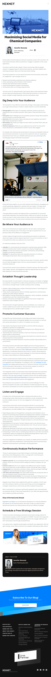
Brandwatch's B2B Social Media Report (17, 377)
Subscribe (25, 605)
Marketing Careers (9, 635)
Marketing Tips (7, 629)
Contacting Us (7, 633)
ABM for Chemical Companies (41, 631)
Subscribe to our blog (8, 501)
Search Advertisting (23, 630)
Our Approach (7, 626)
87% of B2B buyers (27, 349)
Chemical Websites (38, 633)
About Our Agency (8, 631)
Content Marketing (23, 635)
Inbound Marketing (23, 642)
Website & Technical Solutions (25, 627)
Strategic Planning (23, 644)
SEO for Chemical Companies (41, 635)
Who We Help (6, 624)
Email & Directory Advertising (25, 640)
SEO (19, 629)
